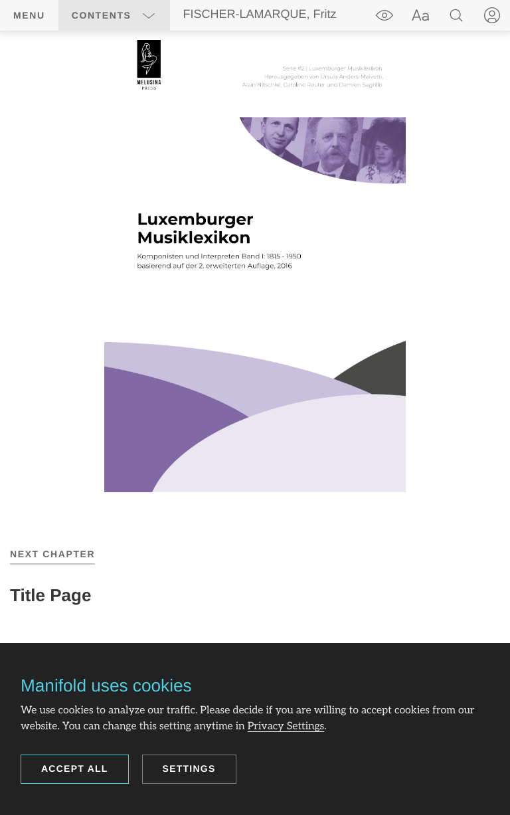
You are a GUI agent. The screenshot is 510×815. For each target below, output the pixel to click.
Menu (29, 15)
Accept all (74, 768)
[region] (255, 266)
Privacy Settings (286, 726)
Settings (189, 768)
